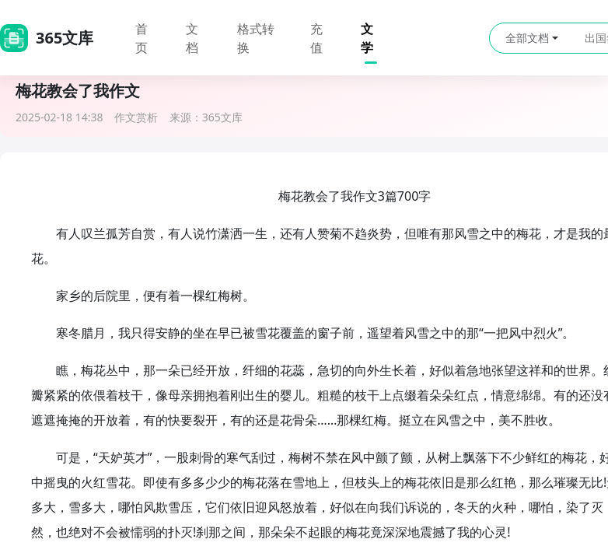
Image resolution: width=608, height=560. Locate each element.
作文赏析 (136, 117)
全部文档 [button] (531, 37)
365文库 (222, 117)
